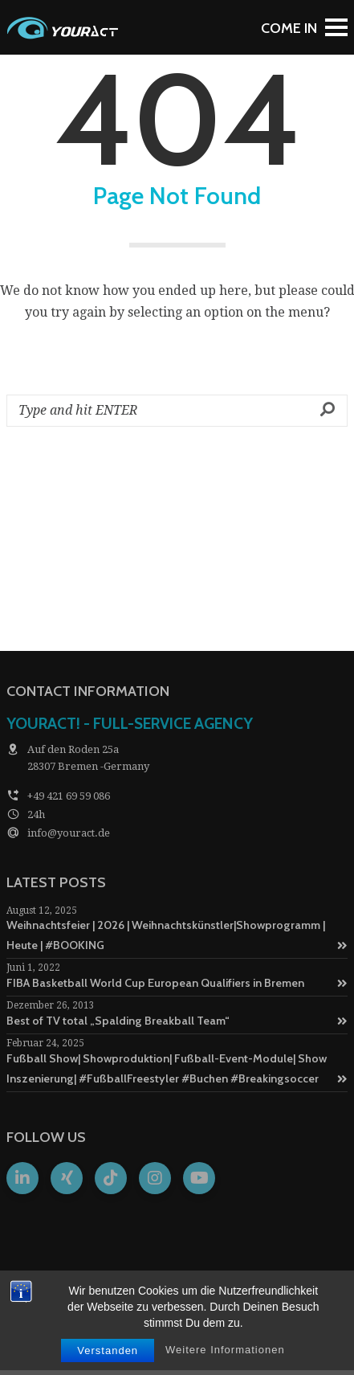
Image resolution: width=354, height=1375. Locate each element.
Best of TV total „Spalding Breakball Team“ (177, 1020)
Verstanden (107, 1350)
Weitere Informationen (225, 1350)
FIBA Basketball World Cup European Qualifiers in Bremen (177, 983)
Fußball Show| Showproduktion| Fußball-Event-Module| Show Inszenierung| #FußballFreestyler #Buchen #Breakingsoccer (177, 1068)
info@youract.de (68, 833)
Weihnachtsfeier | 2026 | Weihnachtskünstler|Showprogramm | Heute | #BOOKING (177, 934)
